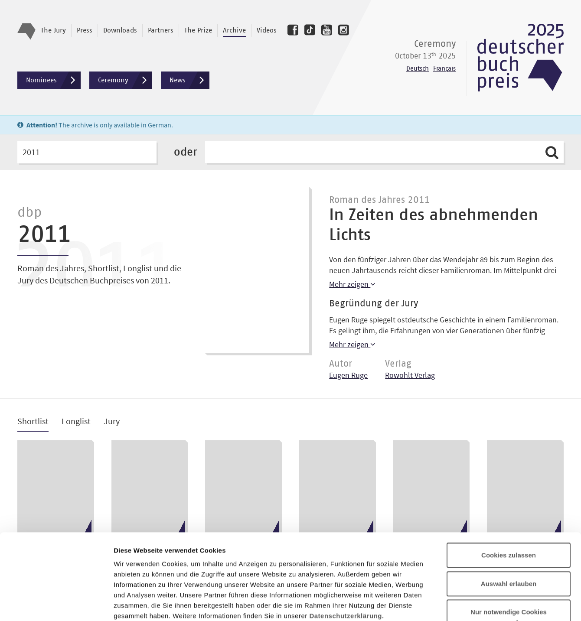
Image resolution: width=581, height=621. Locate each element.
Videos (267, 30)
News (189, 80)
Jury (112, 421)
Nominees (53, 80)
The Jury (53, 30)
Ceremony (125, 80)
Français (444, 68)
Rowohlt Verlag (410, 375)
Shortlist (33, 421)
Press (84, 30)
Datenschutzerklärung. (346, 538)
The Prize (198, 30)
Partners (160, 30)
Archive (234, 30)
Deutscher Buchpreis (520, 57)
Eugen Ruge (348, 375)
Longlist (76, 421)
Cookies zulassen (508, 477)
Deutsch (417, 68)
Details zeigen (461, 604)
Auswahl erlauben (508, 506)
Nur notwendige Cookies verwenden (508, 539)
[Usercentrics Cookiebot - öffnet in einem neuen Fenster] (56, 604)
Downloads (120, 30)
